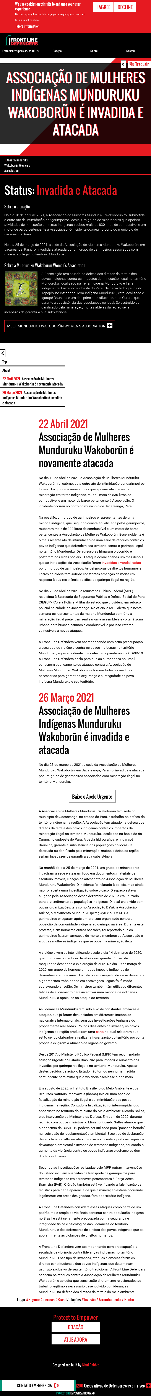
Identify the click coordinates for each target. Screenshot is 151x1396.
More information (27, 26)
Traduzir (142, 64)
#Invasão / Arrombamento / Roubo (108, 1299)
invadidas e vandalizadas (121, 563)
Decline (125, 6)
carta (100, 1032)
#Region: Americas (40, 1299)
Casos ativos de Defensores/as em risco (110, 1386)
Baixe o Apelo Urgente (92, 796)
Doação (57, 51)
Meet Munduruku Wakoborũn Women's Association (56, 326)
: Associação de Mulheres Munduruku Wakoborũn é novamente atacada (32, 381)
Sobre (93, 51)
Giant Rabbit (90, 1365)
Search (130, 51)
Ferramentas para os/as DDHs (20, 51)
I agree (103, 6)
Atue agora (75, 1339)
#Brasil (61, 1299)
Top (4, 361)
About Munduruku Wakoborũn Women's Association (17, 165)
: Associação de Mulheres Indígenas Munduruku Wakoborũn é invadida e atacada (32, 398)
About (6, 370)
